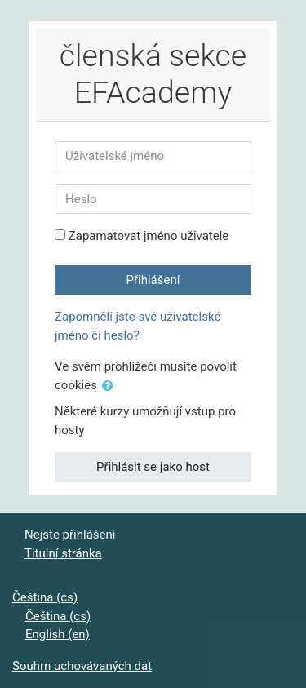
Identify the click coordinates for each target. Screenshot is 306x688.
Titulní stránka (63, 553)
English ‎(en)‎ (57, 634)
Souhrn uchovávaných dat (82, 666)
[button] (111, 386)
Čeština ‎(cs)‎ (45, 597)
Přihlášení (153, 280)
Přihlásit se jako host (153, 466)
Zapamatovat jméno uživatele (149, 236)
